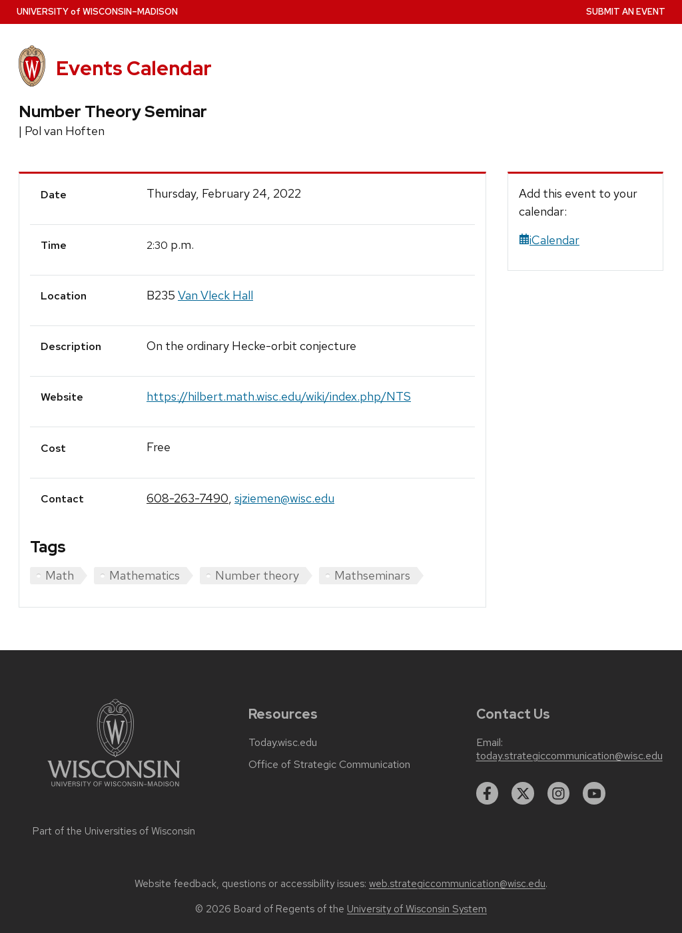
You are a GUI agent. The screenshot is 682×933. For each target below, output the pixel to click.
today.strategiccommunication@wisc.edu (569, 756)
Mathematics (144, 575)
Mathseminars (372, 575)
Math (59, 575)
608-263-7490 (187, 498)
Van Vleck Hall (215, 295)
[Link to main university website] (113, 789)
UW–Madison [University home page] (97, 11)
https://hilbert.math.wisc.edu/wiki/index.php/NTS (279, 396)
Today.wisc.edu (282, 742)
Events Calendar (134, 68)
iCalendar (549, 240)
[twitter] (523, 793)
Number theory (257, 575)
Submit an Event (625, 11)
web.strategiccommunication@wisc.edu (457, 883)
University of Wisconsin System (417, 909)
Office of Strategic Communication (329, 764)
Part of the (114, 831)
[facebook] (487, 793)
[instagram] (558, 793)
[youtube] (594, 793)
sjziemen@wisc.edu (284, 498)
